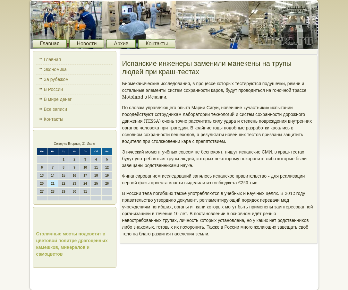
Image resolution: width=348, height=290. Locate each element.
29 (63, 191)
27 (42, 191)
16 (74, 175)
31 (85, 191)
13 (42, 175)
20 (42, 183)
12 (107, 167)
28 (53, 191)
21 (53, 183)
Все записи (55, 109)
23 (74, 183)
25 (96, 183)
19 (107, 175)
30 (74, 191)
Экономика (55, 69)
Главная (50, 43)
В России (53, 89)
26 (107, 183)
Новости (87, 43)
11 (96, 167)
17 (85, 175)
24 (85, 183)
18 (96, 175)
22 (63, 183)
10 (85, 167)
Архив (121, 43)
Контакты (157, 43)
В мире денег (58, 99)
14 (53, 175)
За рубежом (56, 79)
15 (63, 175)
